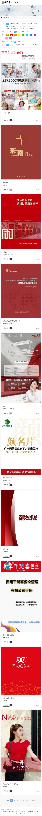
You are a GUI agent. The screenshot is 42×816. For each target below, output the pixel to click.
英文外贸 (25, 28)
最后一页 (34, 800)
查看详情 (6, 120)
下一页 (28, 800)
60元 (15, 31)
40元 (11, 31)
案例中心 (8, 17)
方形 (19, 41)
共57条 (7, 800)
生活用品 (13, 28)
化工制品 (7, 26)
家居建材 (12, 23)
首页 (4, 17)
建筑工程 (30, 23)
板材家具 (18, 23)
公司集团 (36, 23)
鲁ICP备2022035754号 (33, 811)
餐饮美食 (25, 26)
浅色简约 (12, 45)
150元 (23, 31)
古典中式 (24, 45)
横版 (11, 41)
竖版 (15, 41)
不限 (7, 23)
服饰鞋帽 (31, 28)
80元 (19, 31)
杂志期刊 (13, 26)
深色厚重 (18, 45)
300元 (27, 31)
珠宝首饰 (31, 26)
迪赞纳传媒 (11, 811)
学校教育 (19, 28)
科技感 (29, 45)
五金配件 (19, 26)
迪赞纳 (8, 809)
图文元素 (35, 45)
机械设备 (24, 23)
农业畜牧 (7, 28)
